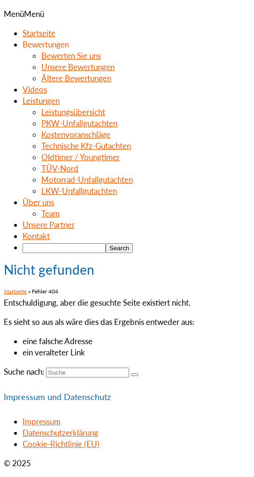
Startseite (39, 33)
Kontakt (36, 236)
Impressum (42, 421)
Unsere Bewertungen (78, 67)
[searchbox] (64, 248)
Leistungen (41, 101)
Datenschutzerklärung (60, 433)
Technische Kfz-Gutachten (86, 146)
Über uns (38, 202)
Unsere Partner (49, 225)
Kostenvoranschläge (75, 134)
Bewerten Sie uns (71, 56)
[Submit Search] (135, 374)
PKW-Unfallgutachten (79, 123)
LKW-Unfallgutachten (79, 191)
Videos (35, 89)
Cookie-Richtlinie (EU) (61, 444)
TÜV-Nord (59, 168)
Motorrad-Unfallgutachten (87, 180)
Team (50, 213)
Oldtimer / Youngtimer (80, 157)
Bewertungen (46, 44)
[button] (24, 14)
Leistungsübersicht (73, 112)
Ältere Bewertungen (76, 78)
